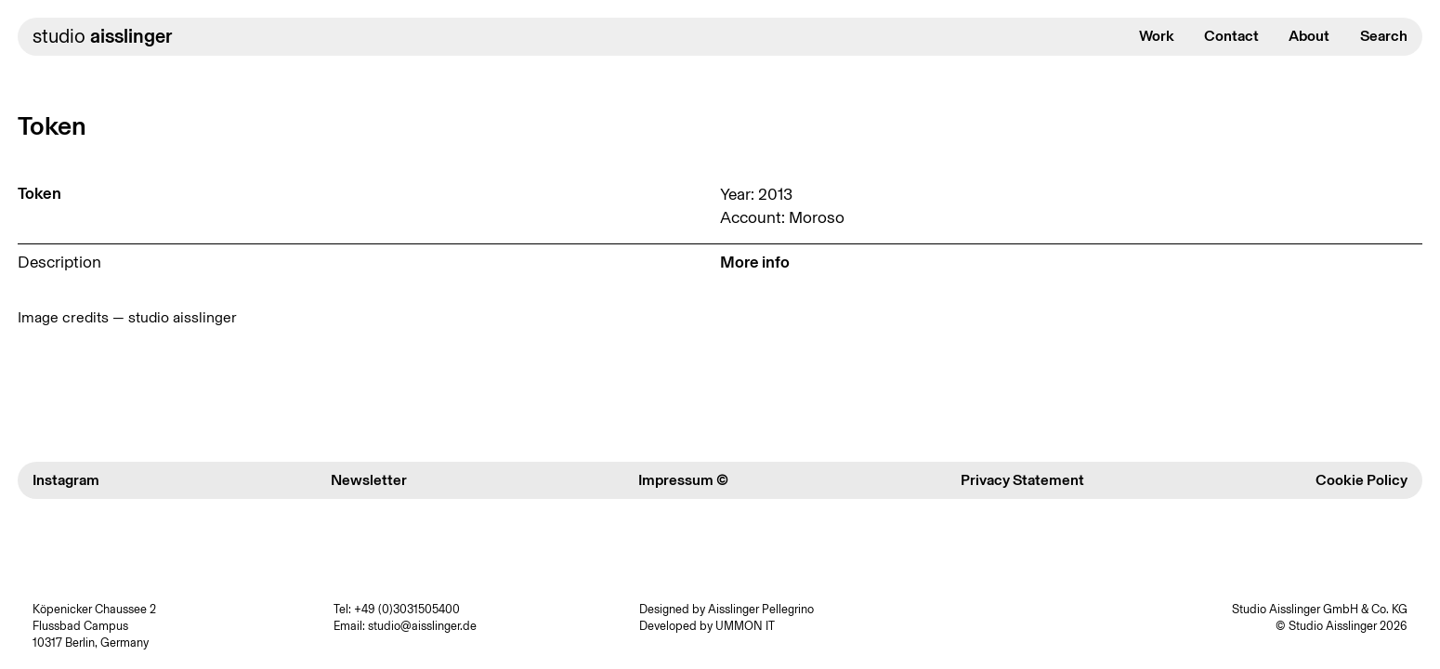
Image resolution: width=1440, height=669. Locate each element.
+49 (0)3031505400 (407, 609)
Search (1383, 36)
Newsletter (369, 480)
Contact (1231, 36)
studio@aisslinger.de (422, 626)
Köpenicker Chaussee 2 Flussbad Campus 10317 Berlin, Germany (94, 625)
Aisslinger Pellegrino (761, 609)
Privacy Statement (1022, 480)
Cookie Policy (1361, 480)
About (1309, 36)
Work (1156, 36)
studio (102, 35)
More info (755, 262)
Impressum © (683, 480)
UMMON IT (745, 626)
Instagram (66, 480)
